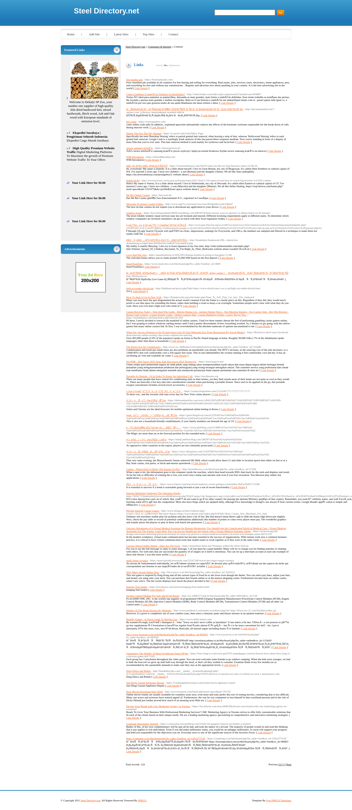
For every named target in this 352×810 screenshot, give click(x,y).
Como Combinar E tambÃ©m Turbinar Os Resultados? (155, 94)
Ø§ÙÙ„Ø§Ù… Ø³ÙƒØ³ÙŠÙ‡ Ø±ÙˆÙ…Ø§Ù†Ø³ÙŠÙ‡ (157, 240)
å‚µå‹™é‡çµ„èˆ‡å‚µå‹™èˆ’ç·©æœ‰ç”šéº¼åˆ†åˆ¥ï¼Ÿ (156, 224)
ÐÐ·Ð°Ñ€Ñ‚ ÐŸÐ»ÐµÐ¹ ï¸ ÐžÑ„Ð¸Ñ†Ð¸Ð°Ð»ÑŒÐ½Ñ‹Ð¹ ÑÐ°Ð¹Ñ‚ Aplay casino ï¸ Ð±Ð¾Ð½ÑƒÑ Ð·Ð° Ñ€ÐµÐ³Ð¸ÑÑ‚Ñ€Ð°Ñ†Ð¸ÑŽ (207, 272)
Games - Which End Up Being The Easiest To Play (153, 469)
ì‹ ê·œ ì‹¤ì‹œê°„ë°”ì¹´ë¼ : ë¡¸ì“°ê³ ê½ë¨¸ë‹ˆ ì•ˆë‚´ (154, 391)
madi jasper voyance (137, 560)
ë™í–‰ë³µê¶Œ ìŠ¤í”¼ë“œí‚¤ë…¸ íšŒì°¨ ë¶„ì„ (153, 427)
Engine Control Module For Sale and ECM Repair (153, 595)
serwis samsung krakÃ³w (139, 148)
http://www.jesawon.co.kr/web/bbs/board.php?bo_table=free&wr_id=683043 (167, 634)
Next (288, 764)
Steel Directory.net (106, 11)
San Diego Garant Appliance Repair (145, 682)
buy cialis (131, 121)
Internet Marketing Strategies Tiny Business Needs (153, 493)
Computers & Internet (159, 46)
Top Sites (148, 34)
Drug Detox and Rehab (138, 670)
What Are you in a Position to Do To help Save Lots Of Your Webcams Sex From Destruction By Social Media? (185, 332)
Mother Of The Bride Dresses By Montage (149, 610)
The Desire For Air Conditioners (143, 346)
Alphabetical (174, 65)
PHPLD (142, 800)
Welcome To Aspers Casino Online (144, 203)
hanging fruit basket (137, 586)
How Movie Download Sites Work (144, 691)
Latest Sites (121, 34)
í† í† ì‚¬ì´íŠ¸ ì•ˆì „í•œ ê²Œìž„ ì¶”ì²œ (146, 400)
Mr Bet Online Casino (138, 195)
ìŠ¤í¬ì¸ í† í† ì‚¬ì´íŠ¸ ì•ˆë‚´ (142, 484)
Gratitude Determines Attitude (142, 723)
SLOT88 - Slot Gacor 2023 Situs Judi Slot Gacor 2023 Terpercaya (161, 361)
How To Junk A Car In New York (143, 297)
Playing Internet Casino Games (142, 510)
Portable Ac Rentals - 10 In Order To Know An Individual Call (159, 376)
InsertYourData (134, 263)
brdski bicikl (133, 180)
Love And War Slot (136, 254)
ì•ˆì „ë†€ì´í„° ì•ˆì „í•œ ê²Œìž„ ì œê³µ (146, 439)
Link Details (141, 88)
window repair (134, 212)
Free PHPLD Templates (278, 800)
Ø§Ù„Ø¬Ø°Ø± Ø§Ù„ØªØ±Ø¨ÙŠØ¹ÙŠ (147, 165)
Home (71, 34)
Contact (173, 34)
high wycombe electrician (140, 288)
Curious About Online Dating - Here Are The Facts (153, 545)
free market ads (134, 79)
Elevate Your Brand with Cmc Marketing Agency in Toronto (158, 706)
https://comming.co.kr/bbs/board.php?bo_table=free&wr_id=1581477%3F (165, 738)
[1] (280, 764)
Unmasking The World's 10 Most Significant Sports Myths (157, 653)
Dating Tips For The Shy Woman (143, 133)
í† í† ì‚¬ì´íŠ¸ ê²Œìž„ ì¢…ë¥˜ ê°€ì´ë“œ (148, 451)
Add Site (94, 34)
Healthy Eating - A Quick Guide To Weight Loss (152, 619)
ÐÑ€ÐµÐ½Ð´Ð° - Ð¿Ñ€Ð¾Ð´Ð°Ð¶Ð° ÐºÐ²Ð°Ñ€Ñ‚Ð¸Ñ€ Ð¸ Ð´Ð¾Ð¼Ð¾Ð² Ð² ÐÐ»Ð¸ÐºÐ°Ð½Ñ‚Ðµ (184, 109)
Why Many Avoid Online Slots (142, 572)
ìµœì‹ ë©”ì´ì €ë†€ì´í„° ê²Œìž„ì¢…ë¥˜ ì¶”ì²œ (151, 415)
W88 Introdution (135, 156)
